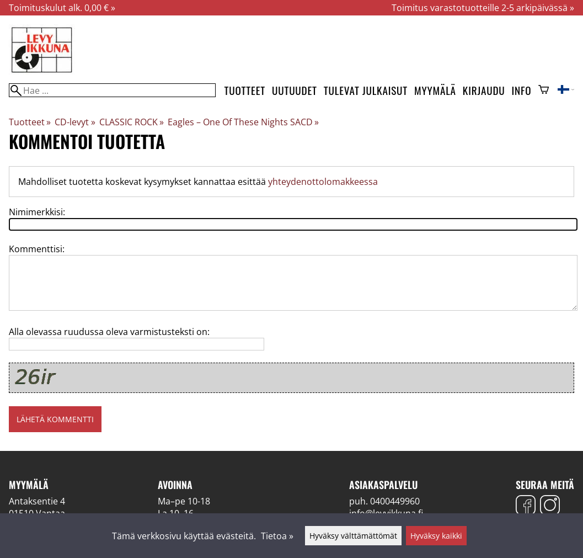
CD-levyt (75, 122)
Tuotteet (244, 90)
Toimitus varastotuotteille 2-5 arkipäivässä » (483, 8)
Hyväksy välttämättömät (353, 535)
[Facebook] (526, 506)
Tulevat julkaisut (366, 90)
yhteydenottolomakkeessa (323, 182)
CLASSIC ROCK (131, 122)
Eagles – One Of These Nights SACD (243, 122)
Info (522, 90)
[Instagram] (550, 506)
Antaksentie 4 (37, 501)
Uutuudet (294, 90)
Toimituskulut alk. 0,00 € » (62, 8)
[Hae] (112, 90)
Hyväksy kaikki (436, 535)
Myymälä (435, 90)
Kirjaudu (484, 90)
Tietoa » (277, 536)
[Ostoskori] (543, 90)
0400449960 (395, 501)
